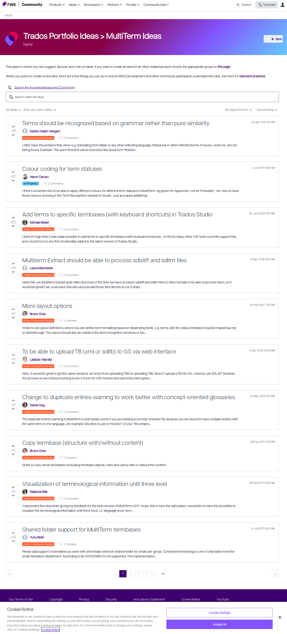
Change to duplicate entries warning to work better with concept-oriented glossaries (128, 396)
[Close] (280, 617)
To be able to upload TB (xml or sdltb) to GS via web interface (99, 351)
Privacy (84, 599)
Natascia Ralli (38, 491)
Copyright (56, 599)
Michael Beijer (39, 222)
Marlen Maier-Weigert (45, 131)
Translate (267, 4)
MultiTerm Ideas (133, 35)
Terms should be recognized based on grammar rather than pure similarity (116, 123)
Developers (92, 4)
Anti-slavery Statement (149, 599)
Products (55, 4)
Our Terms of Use (21, 599)
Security (111, 599)
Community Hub (155, 4)
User (282, 4)
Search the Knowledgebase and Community (44, 87)
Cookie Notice (190, 599)
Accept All (219, 624)
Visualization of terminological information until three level (94, 483)
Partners (113, 4)
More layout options (47, 305)
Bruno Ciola (38, 314)
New (275, 39)
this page (224, 67)
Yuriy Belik (37, 537)
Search (246, 4)
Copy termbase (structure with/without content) (82, 442)
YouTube (223, 599)
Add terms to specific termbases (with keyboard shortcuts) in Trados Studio (117, 214)
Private (131, 4)
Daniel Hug (37, 405)
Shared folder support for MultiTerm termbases (81, 529)
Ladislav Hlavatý (41, 359)
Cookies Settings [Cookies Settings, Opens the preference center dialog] (219, 612)
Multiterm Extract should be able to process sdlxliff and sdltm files (104, 260)
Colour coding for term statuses (62, 168)
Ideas (72, 4)
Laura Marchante (41, 268)
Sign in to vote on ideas (13, 126)
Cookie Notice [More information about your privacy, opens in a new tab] (50, 629)
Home (28, 44)
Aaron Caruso (39, 177)
